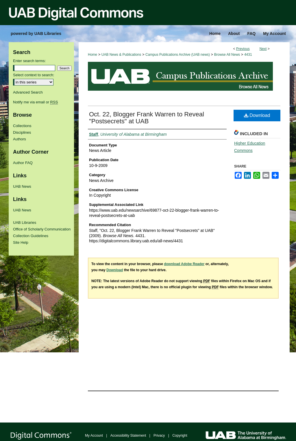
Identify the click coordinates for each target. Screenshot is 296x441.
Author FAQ (23, 163)
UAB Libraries (24, 222)
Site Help (20, 242)
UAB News (22, 186)
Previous (243, 49)
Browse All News (227, 55)
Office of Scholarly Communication (42, 229)
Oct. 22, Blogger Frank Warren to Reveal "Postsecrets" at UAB (146, 118)
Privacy (159, 435)
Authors (19, 139)
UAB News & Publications (121, 55)
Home (92, 55)
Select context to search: (33, 75)
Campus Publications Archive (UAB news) (177, 55)
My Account (94, 435)
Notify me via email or (35, 102)
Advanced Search (28, 92)
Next (263, 49)
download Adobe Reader (184, 264)
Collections (22, 126)
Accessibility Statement (128, 435)
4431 (248, 55)
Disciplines (22, 132)
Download (257, 115)
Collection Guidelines (30, 236)
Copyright (179, 435)
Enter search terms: (29, 61)
